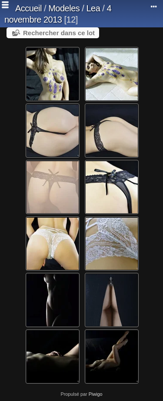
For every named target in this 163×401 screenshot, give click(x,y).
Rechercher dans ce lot (59, 32)
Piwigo (96, 394)
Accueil (28, 8)
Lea (93, 8)
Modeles (64, 8)
